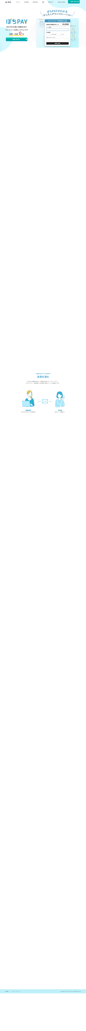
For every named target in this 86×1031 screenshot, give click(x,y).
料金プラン (51, 3)
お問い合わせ (73, 3)
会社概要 (7, 1029)
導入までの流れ (60, 3)
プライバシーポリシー (16, 1029)
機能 (44, 3)
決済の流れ (37, 3)
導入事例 (28, 3)
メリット (21, 3)
